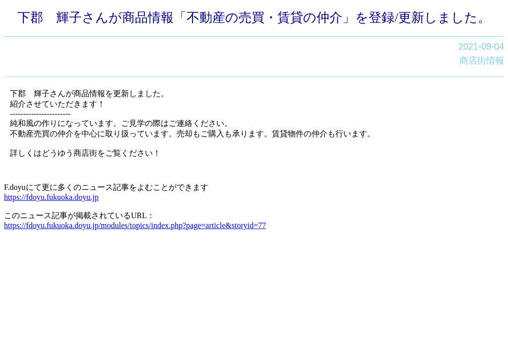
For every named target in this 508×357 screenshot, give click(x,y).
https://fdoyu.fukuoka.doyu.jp (51, 197)
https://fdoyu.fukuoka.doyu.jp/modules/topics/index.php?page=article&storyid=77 (135, 225)
